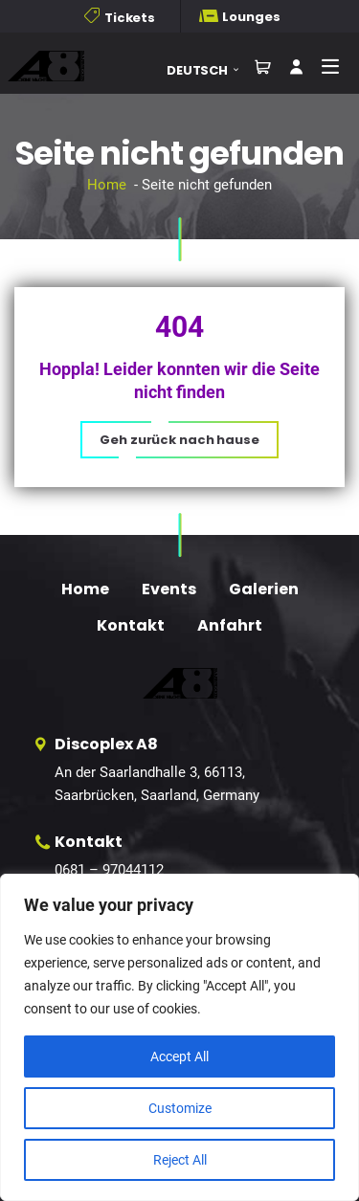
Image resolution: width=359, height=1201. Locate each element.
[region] (179, 1037)
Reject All (180, 1160)
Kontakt (131, 625)
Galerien (264, 589)
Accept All (179, 1056)
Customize (180, 1108)
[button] (210, 70)
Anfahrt (229, 625)
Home (106, 184)
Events (169, 589)
